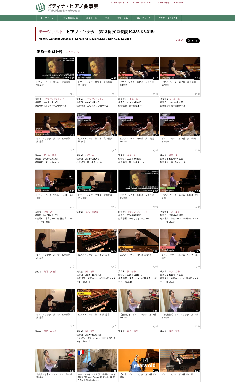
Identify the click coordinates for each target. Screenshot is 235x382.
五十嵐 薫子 (133, 99)
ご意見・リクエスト (168, 18)
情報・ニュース (143, 18)
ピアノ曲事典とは (69, 18)
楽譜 (107, 18)
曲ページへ (72, 51)
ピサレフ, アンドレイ (54, 99)
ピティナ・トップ (121, 3)
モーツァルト (51, 32)
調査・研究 (164, 3)
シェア (179, 39)
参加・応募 (122, 18)
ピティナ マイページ (143, 3)
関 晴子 (90, 271)
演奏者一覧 (91, 18)
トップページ (47, 18)
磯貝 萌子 (132, 331)
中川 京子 (49, 212)
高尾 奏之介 (92, 212)
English (179, 3)
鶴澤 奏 (90, 155)
